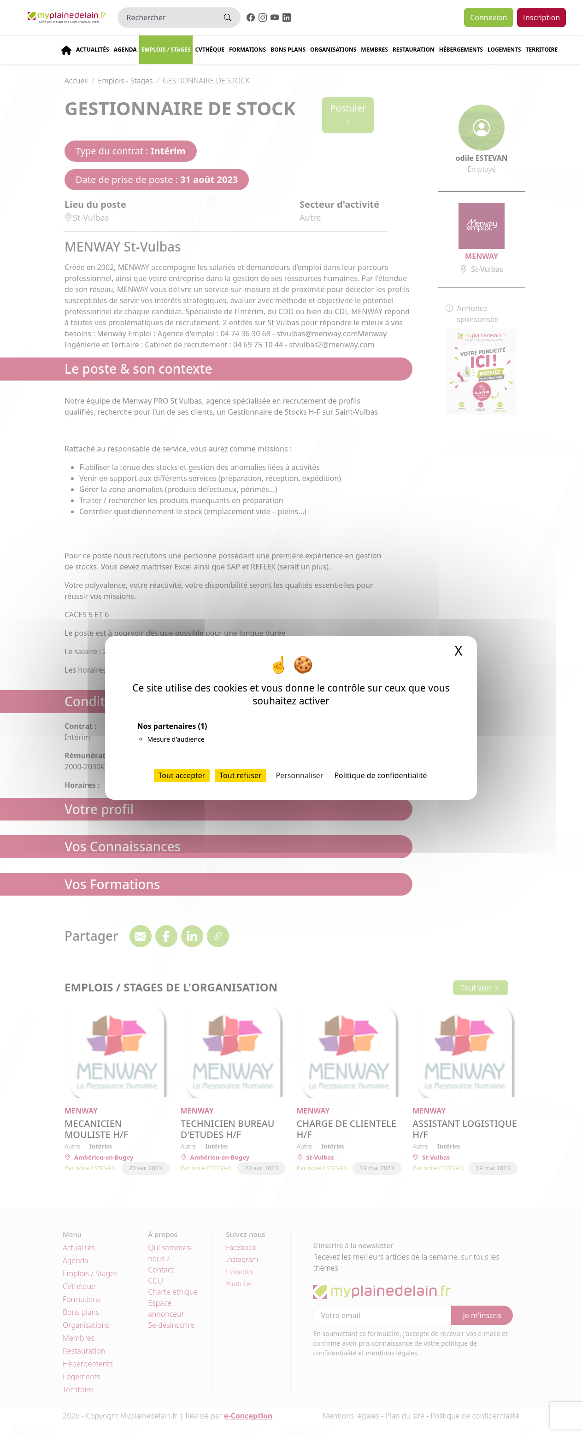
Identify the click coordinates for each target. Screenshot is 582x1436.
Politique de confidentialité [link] (380, 775)
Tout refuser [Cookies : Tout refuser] (240, 775)
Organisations (333, 49)
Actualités (92, 49)
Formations (247, 49)
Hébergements (461, 49)
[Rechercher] (167, 17)
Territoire (542, 49)
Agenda (125, 49)
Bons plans (288, 49)
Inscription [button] (541, 17)
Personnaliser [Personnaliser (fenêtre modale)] (299, 775)
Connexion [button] (488, 17)
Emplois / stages (166, 49)
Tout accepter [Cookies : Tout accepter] (182, 775)
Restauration (414, 49)
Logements (504, 49)
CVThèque (209, 49)
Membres (374, 49)
